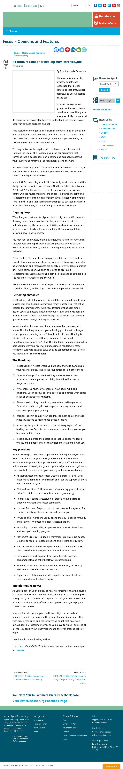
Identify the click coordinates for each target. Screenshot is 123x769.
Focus (103, 141)
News (103, 137)
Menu (11, 31)
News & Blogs (39, 728)
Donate (36, 732)
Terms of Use (39, 765)
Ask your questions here (101, 735)
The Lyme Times (108, 157)
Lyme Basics (38, 720)
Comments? (97, 732)
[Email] (78, 49)
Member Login (31, 6)
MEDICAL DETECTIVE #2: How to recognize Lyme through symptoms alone (69, 679)
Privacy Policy (28, 765)
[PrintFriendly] (84, 49)
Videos (104, 150)
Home (19, 6)
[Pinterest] (67, 49)
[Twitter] (61, 49)
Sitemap (50, 765)
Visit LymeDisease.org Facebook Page (39, 701)
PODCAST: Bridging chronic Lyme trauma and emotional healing (29, 678)
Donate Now (104, 16)
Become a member (99, 723)
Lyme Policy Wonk (109, 124)
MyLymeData (105, 23)
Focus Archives (102, 109)
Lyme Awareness (108, 145)
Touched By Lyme (108, 129)
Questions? (106, 732)
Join (44, 6)
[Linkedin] (73, 49)
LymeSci (104, 133)
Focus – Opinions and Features (75, 735)
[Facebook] (56, 49)
